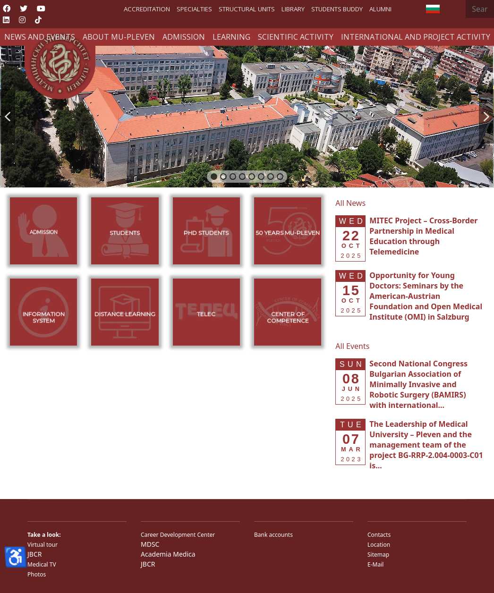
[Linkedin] (6, 20)
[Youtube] (41, 8)
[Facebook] (6, 8)
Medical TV (41, 564)
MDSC (150, 544)
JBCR (34, 554)
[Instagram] (22, 20)
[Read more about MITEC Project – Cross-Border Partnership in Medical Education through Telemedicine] (423, 236)
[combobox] (480, 9)
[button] (7, 116)
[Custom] (38, 20)
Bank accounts (273, 535)
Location (378, 545)
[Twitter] (23, 8)
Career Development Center (178, 535)
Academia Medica (168, 554)
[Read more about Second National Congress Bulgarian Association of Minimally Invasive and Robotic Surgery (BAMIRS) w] (418, 384)
